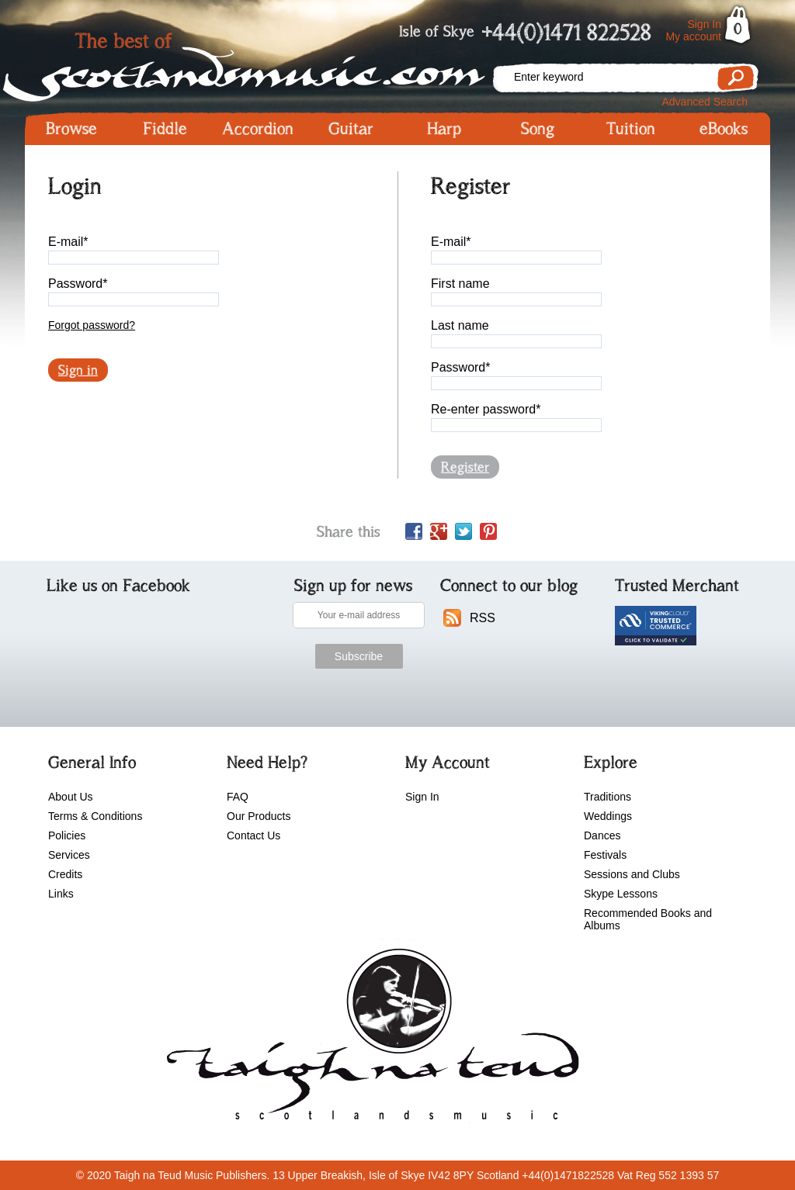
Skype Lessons (621, 893)
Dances (602, 835)
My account (693, 36)
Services (69, 855)
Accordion (257, 128)
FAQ (237, 796)
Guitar (350, 128)
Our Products (258, 816)
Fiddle (165, 128)
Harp (444, 128)
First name (460, 283)
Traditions (607, 796)
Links (61, 893)
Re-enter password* (485, 409)
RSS (482, 617)
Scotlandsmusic (258, 62)
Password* (77, 283)
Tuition (630, 128)
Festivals (605, 855)
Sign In (704, 24)
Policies (66, 835)
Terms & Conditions (95, 816)
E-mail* (68, 241)
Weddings (608, 816)
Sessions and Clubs (632, 874)
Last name (460, 325)
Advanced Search (704, 101)
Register (465, 467)
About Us (70, 796)
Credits (65, 874)
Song (537, 128)
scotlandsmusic (369, 1039)
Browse (71, 128)
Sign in (78, 370)
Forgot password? (91, 325)
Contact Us (253, 835)
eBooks (724, 128)
